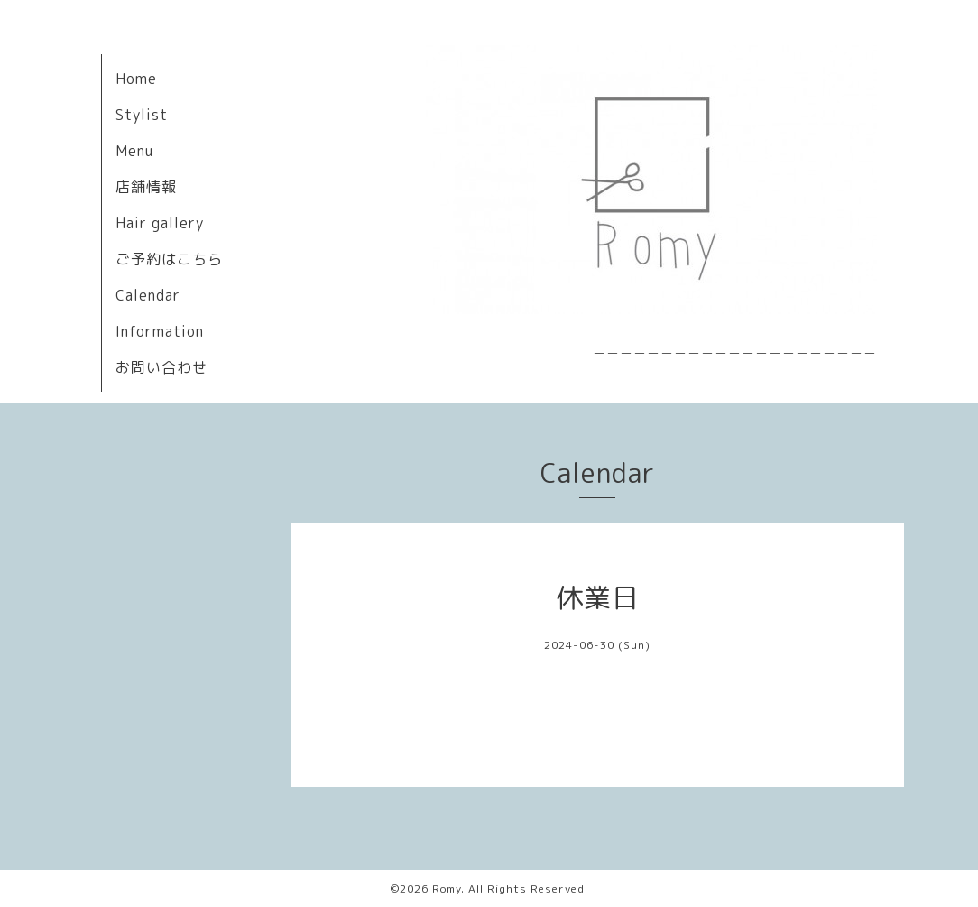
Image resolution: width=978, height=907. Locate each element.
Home (136, 78)
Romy (446, 888)
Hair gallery (159, 223)
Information (159, 331)
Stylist (141, 115)
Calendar (147, 295)
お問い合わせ (161, 367)
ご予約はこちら (169, 259)
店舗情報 (146, 187)
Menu (134, 151)
